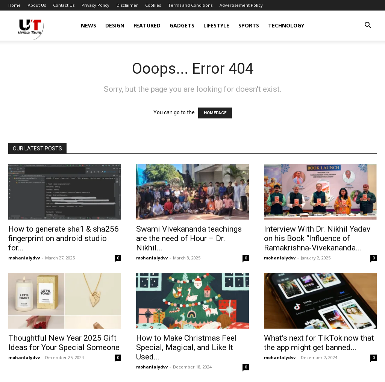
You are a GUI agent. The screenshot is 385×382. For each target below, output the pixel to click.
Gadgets (182, 25)
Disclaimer (127, 5)
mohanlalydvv (24, 258)
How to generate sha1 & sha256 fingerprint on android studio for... (63, 238)
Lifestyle (216, 25)
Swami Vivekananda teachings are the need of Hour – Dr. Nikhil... (189, 238)
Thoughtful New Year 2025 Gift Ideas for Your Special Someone (64, 342)
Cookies (153, 5)
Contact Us (63, 5)
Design (114, 25)
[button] (368, 26)
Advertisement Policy (241, 5)
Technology (286, 25)
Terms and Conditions (190, 5)
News (88, 25)
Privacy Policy (95, 5)
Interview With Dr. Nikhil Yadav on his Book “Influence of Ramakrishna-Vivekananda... (317, 238)
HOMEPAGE (215, 113)
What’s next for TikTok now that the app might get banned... (319, 342)
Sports (248, 25)
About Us (37, 5)
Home (14, 5)
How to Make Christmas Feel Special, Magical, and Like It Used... (186, 347)
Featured (147, 25)
